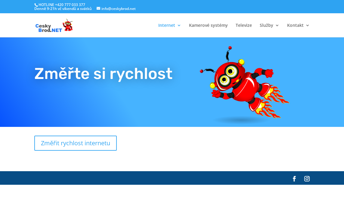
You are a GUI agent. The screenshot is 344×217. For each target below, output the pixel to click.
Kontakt (295, 25)
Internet (166, 25)
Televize (244, 25)
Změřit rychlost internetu (75, 143)
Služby (266, 25)
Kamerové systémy (208, 25)
